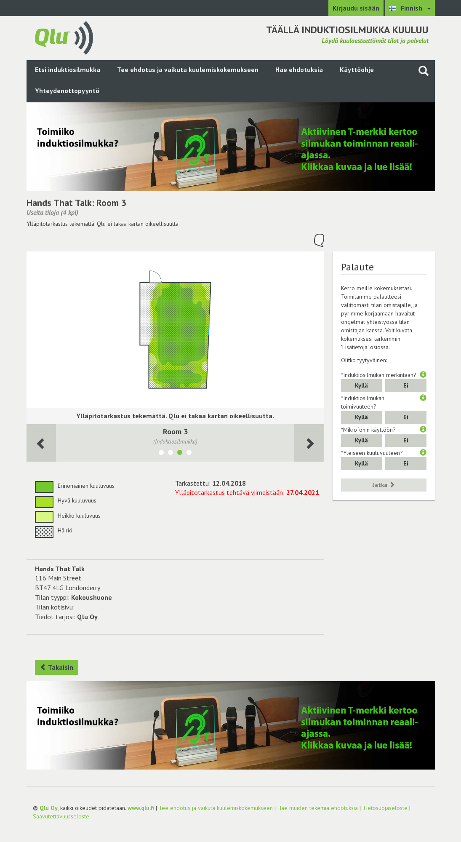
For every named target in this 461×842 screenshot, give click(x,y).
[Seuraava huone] (41, 443)
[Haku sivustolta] (423, 70)
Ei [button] (405, 385)
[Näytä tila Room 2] (170, 454)
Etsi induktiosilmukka (67, 69)
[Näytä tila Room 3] (179, 454)
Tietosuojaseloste (385, 808)
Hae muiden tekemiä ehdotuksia (317, 808)
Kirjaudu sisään (356, 8)
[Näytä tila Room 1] (161, 454)
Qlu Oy (49, 808)
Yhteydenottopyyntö (67, 90)
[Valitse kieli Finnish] (410, 8)
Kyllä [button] (361, 385)
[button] (423, 375)
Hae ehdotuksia (299, 69)
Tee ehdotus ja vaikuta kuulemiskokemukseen (187, 69)
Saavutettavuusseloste (61, 816)
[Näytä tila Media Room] (189, 454)
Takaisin (56, 667)
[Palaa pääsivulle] (64, 37)
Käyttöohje (357, 69)
